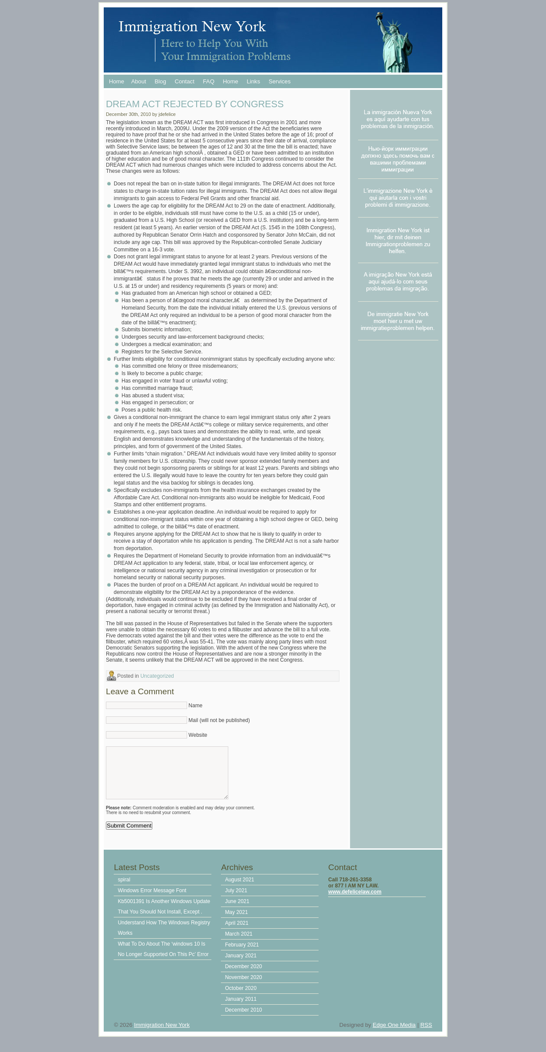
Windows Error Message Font (152, 899)
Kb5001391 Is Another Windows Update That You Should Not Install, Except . (164, 915)
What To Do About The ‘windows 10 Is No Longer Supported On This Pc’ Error (163, 958)
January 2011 (241, 1008)
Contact (184, 81)
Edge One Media (394, 1033)
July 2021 (236, 899)
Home (116, 81)
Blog (160, 81)
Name (195, 705)
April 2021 (236, 932)
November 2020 (243, 986)
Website (197, 735)
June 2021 (237, 910)
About (138, 81)
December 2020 (243, 975)
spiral (124, 888)
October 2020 (241, 997)
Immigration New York (162, 1033)
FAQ (208, 81)
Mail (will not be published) (219, 720)
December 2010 (243, 1019)
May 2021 (236, 921)
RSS (426, 1033)
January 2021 (241, 964)
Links (253, 81)
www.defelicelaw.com (354, 900)
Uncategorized (157, 676)
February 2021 (242, 953)
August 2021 (239, 888)
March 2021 (238, 943)
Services (280, 81)
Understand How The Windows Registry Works (164, 936)
